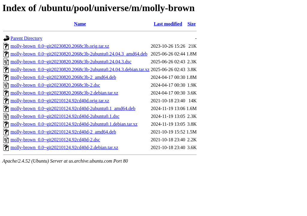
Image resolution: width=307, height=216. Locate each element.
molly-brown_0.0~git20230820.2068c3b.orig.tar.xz (59, 46)
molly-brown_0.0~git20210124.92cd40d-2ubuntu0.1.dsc (64, 116)
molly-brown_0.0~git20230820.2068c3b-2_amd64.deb (63, 77)
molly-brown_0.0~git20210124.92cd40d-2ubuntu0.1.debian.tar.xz (74, 124)
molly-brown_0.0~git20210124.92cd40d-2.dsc (55, 139)
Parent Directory (26, 38)
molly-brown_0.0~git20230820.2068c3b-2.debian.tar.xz (64, 92)
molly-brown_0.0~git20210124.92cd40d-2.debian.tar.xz (64, 147)
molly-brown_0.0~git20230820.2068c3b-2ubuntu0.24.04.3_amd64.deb (79, 53)
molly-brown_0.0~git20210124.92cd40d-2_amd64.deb (63, 131)
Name (80, 23)
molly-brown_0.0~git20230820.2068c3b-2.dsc (55, 85)
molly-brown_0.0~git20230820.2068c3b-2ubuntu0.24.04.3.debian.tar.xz (80, 69)
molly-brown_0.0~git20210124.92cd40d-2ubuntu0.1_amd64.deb (73, 108)
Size (191, 23)
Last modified (168, 23)
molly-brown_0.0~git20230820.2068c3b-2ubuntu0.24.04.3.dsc (70, 61)
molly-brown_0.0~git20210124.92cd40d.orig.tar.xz (59, 100)
